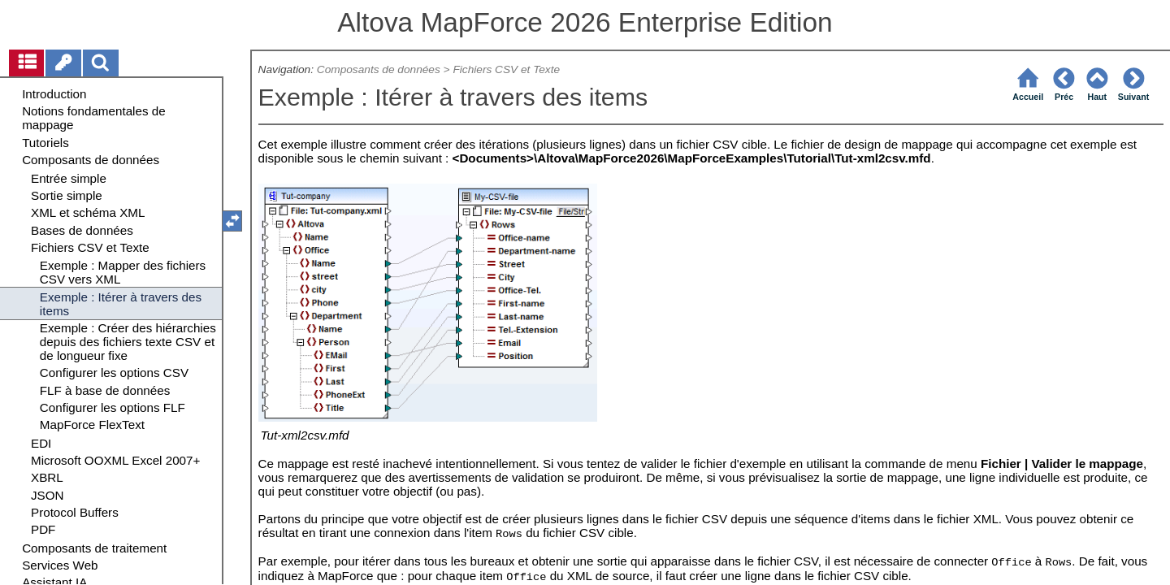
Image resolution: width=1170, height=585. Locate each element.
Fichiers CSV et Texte (508, 69)
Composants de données (378, 69)
